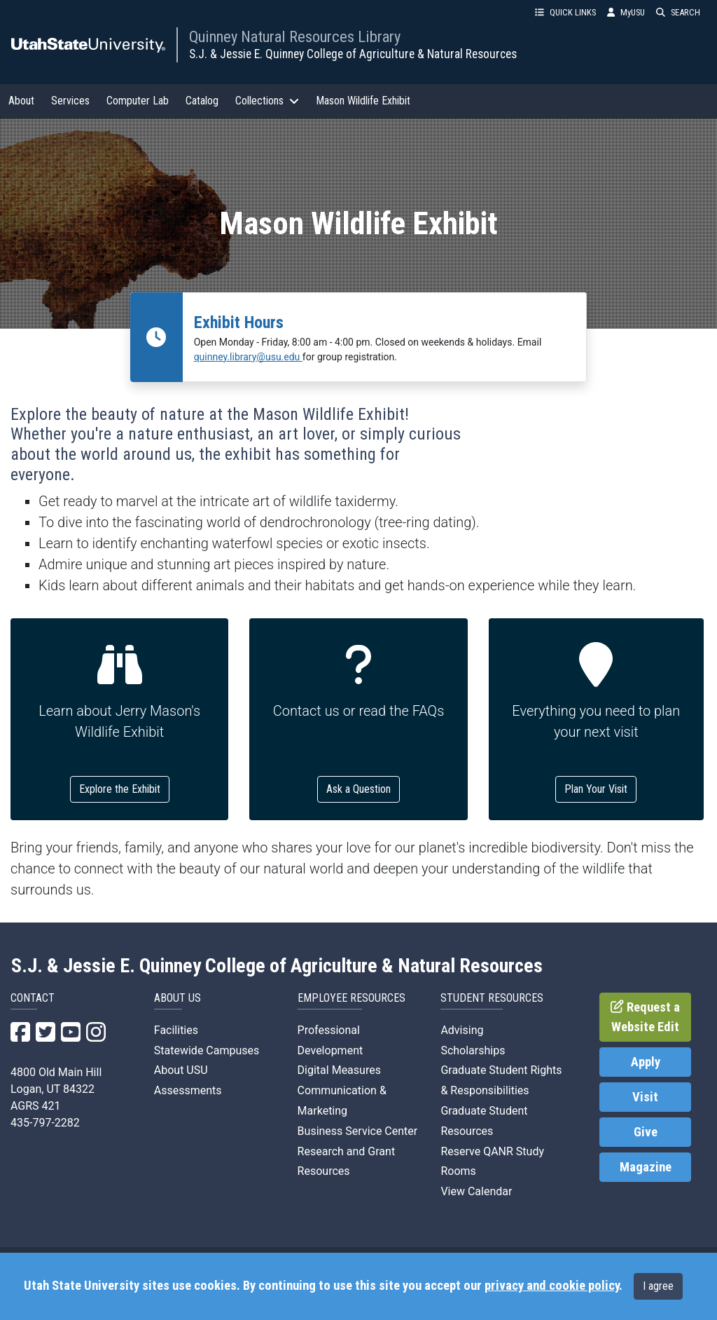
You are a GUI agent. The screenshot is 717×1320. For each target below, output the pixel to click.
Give (645, 1132)
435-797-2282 (45, 1122)
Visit (645, 1097)
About (21, 100)
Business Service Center (358, 1131)
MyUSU (626, 12)
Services (70, 100)
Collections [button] (267, 100)
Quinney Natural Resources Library (295, 36)
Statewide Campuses (207, 1050)
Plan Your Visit (595, 789)
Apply (645, 1062)
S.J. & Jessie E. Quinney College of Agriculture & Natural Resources (353, 54)
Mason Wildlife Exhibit (363, 100)
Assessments (188, 1090)
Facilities (176, 1030)
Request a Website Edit (645, 1017)
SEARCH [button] (678, 12)
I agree (658, 1286)
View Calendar (476, 1191)
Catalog (202, 100)
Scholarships (472, 1050)
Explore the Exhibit (119, 789)
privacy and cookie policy (552, 1285)
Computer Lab (137, 100)
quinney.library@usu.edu (248, 356)
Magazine (645, 1167)
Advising (461, 1030)
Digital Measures (339, 1070)
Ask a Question (358, 789)
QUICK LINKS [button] (565, 12)
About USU (181, 1070)
